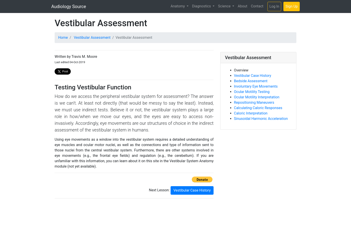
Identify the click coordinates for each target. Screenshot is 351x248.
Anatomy (178, 6)
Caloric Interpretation (251, 113)
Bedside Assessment (251, 81)
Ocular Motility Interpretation (256, 97)
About (242, 6)
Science (224, 6)
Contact (257, 6)
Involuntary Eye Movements (256, 86)
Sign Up (291, 6)
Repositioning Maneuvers (254, 102)
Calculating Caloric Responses (258, 108)
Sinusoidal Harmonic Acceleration (261, 118)
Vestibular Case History (192, 190)
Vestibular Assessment (92, 37)
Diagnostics (202, 6)
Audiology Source (68, 6)
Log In (274, 6)
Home (63, 37)
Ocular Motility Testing (252, 92)
